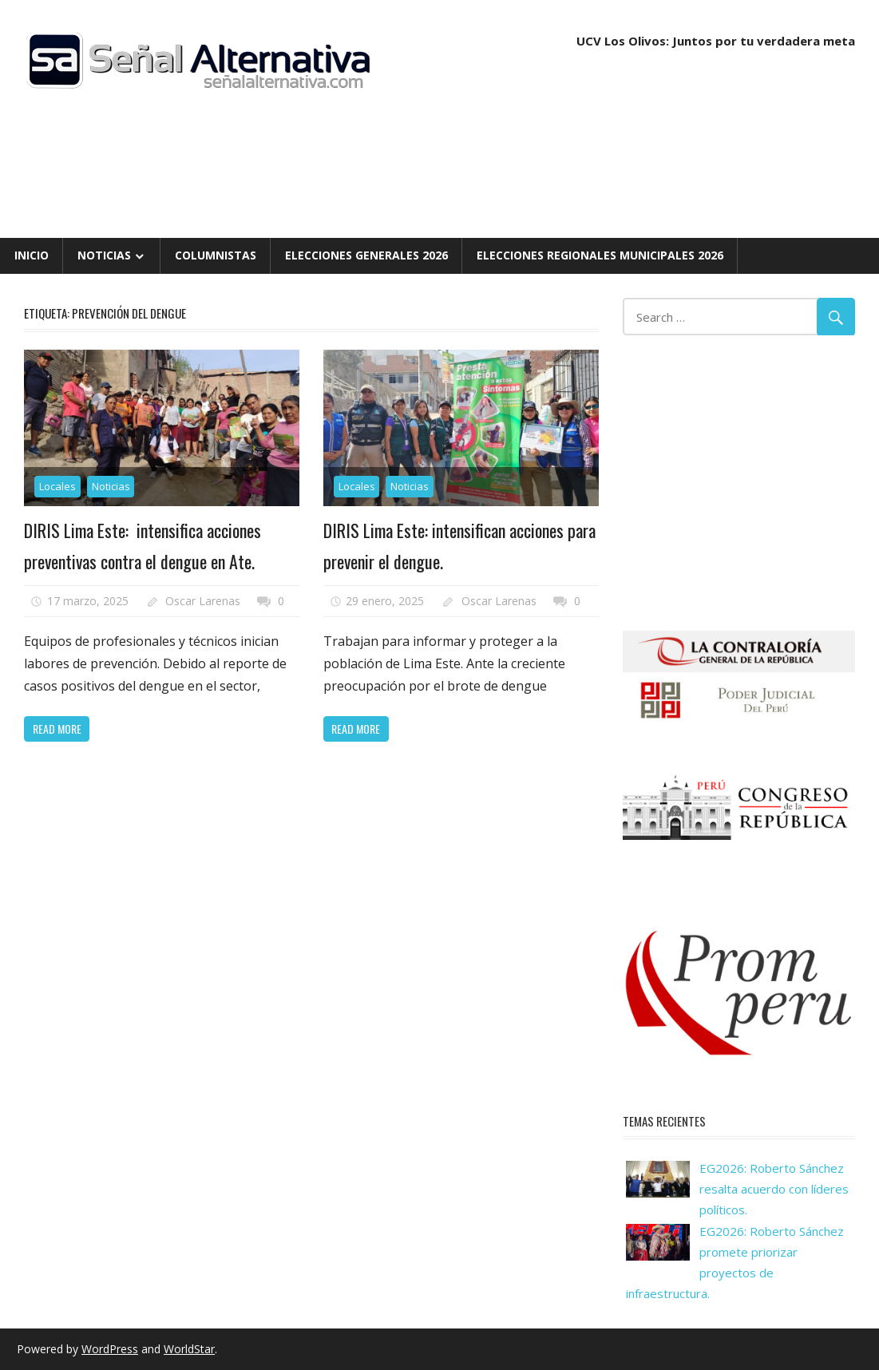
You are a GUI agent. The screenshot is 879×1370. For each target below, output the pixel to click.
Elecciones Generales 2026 (366, 255)
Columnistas (215, 255)
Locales (57, 486)
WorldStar (189, 1348)
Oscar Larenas (202, 600)
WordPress (109, 1348)
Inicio (31, 255)
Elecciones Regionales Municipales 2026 (600, 255)
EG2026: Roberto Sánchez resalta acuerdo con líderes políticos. (774, 1189)
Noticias (104, 255)
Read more (57, 728)
